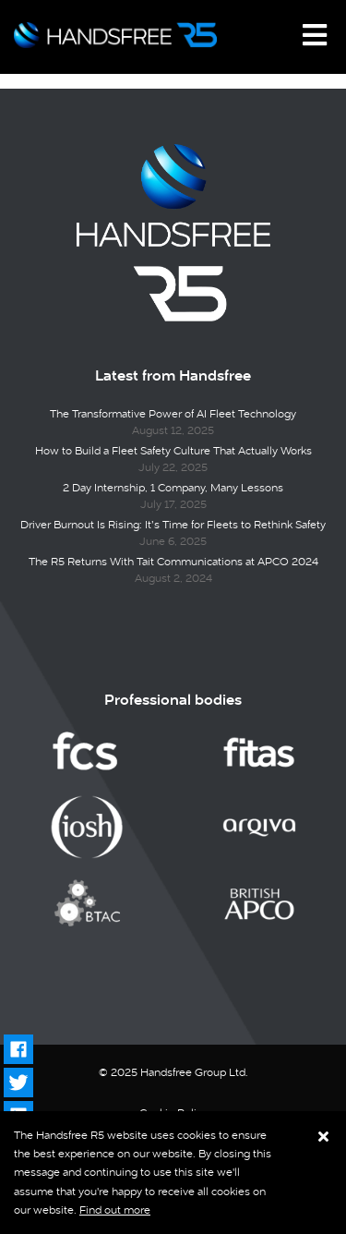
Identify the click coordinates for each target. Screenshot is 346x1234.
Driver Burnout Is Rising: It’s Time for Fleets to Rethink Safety (173, 524)
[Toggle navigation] (314, 35)
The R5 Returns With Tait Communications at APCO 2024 (173, 561)
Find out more (114, 1210)
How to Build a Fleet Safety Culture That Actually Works (173, 450)
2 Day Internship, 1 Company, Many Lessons (173, 487)
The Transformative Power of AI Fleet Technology (173, 413)
